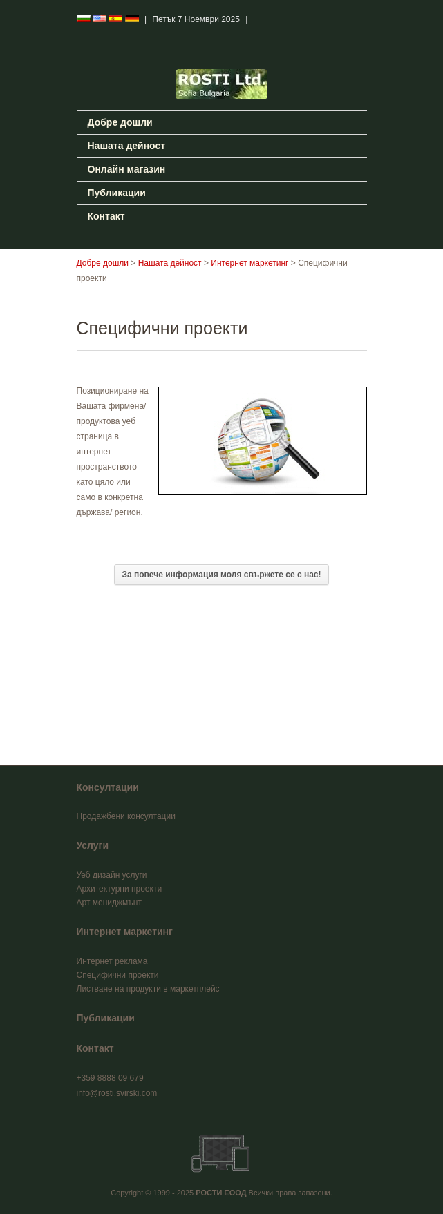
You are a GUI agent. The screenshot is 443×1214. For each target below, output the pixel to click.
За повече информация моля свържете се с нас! (221, 574)
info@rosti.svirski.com (117, 1093)
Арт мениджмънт (109, 902)
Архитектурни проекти (119, 889)
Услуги (93, 845)
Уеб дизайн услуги (112, 875)
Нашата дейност (127, 145)
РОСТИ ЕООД (221, 1192)
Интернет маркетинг (249, 263)
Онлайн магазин (127, 169)
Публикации (117, 192)
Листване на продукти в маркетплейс (148, 989)
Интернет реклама (112, 961)
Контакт (106, 216)
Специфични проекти (118, 975)
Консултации (108, 787)
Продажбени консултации (126, 816)
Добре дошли (120, 122)
